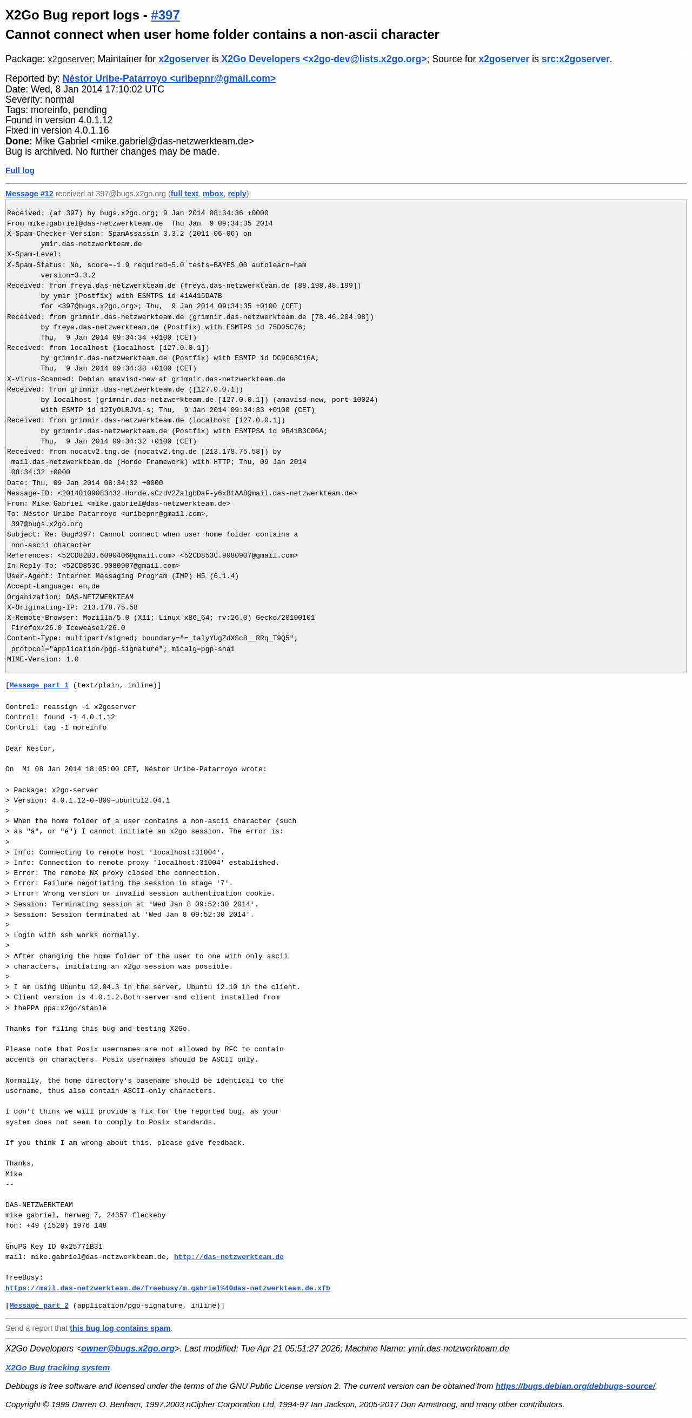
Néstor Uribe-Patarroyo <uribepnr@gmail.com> (169, 78)
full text (184, 193)
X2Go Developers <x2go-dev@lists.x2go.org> (324, 59)
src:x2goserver (576, 59)
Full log (20, 170)
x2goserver (70, 59)
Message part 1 (39, 685)
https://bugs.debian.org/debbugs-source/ (575, 1385)
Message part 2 (39, 1305)
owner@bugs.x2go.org (128, 1348)
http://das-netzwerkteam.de (229, 1257)
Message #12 (29, 193)
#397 (165, 15)
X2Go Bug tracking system (57, 1367)
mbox (213, 193)
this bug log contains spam (120, 1328)
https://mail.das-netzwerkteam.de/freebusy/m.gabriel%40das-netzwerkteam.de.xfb (167, 1288)
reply (237, 193)
